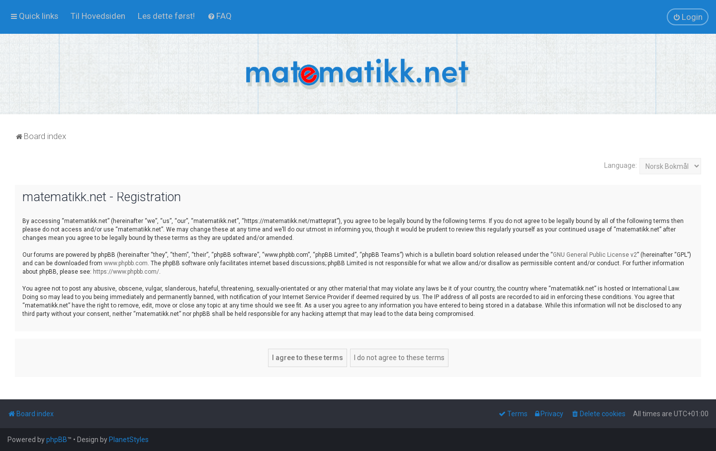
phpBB (56, 440)
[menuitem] (98, 15)
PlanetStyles (129, 440)
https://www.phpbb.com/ (126, 271)
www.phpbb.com (126, 263)
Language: (620, 165)
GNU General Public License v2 (595, 254)
